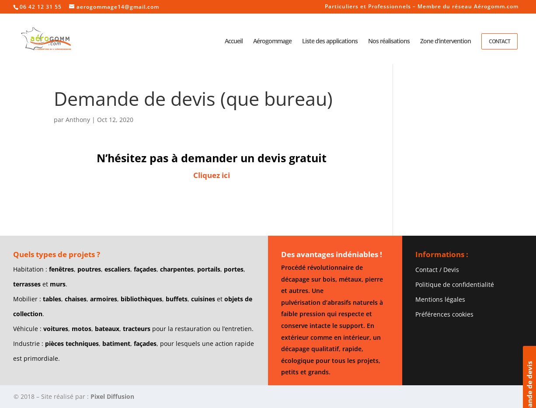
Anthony (78, 119)
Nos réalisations (389, 41)
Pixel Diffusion (112, 396)
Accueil (234, 41)
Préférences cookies (444, 314)
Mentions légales (440, 299)
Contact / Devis (437, 269)
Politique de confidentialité (454, 284)
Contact (499, 41)
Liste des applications (330, 41)
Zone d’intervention (445, 41)
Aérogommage (272, 41)
